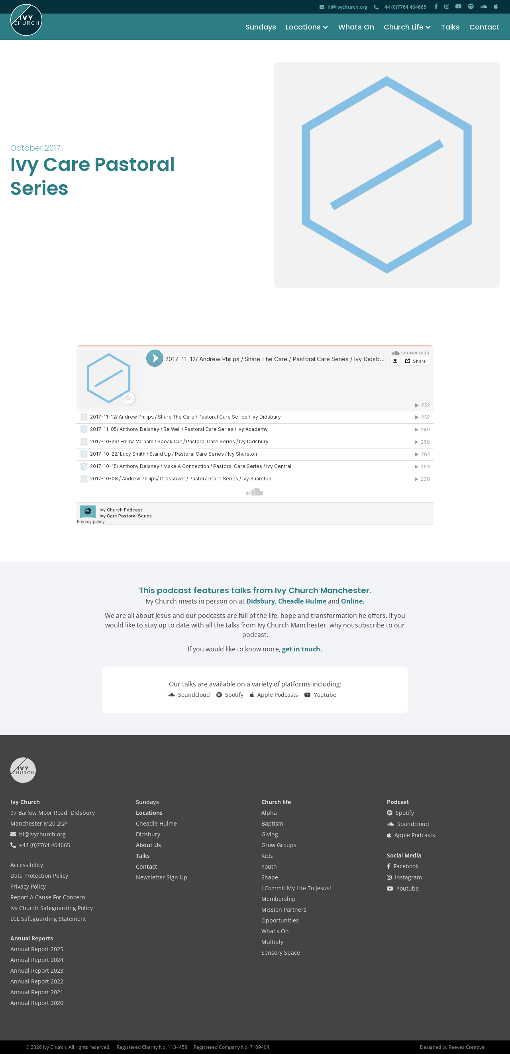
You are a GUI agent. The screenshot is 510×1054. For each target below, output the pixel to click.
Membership (278, 899)
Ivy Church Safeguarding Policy (51, 908)
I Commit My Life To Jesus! (296, 888)
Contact (484, 27)
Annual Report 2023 (36, 970)
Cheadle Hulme (302, 601)
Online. (353, 601)
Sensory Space (280, 952)
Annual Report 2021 (36, 992)
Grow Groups (278, 845)
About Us (148, 845)
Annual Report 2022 (36, 981)
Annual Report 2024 (36, 960)
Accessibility (26, 865)
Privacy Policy (28, 886)
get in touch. (302, 649)
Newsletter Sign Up (161, 877)
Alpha (269, 812)
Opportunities (280, 920)
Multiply (272, 942)
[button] (302, 27)
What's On (275, 931)
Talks (450, 27)
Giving (269, 834)
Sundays (260, 27)
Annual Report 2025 (36, 949)
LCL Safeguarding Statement (48, 918)
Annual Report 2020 (36, 1003)
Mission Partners (283, 909)
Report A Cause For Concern (47, 897)
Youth (269, 866)
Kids (267, 855)
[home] (26, 20)
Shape (269, 877)
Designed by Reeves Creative (452, 1047)
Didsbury (260, 601)
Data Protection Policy (39, 875)
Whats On (356, 27)
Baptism (272, 823)
